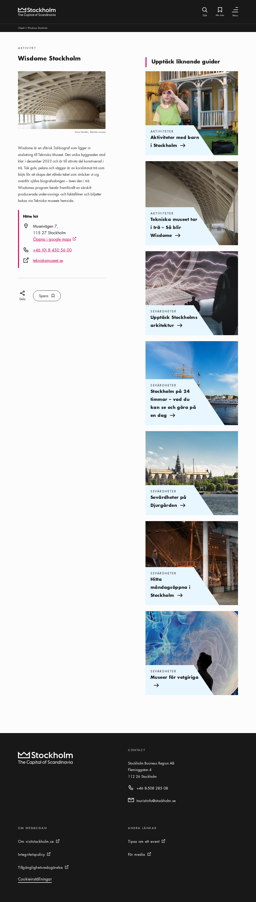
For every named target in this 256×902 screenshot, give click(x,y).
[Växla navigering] (235, 9)
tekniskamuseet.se (48, 260)
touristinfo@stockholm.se (156, 800)
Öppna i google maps (54, 239)
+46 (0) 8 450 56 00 (52, 250)
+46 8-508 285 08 (152, 788)
